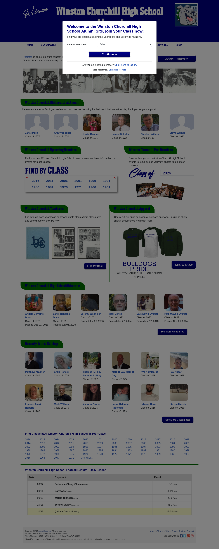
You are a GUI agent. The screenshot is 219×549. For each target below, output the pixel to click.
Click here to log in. (125, 65)
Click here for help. (118, 70)
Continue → (109, 54)
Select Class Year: (77, 44)
